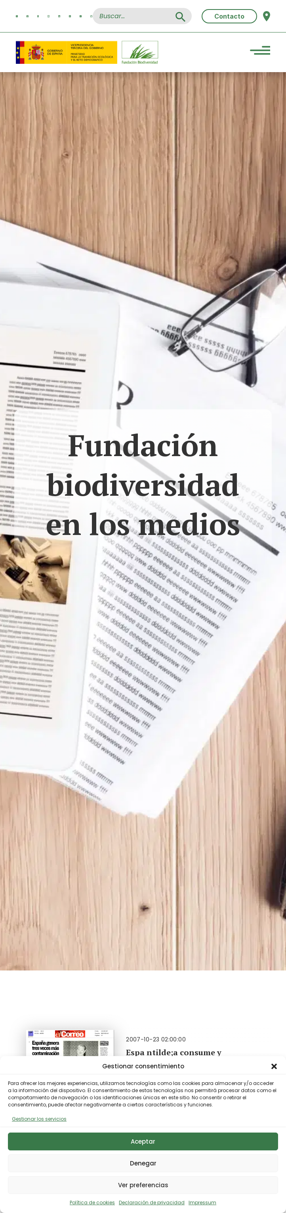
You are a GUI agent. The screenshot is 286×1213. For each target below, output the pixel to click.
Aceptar (143, 1141)
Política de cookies (92, 1202)
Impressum (202, 1202)
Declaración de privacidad (152, 1202)
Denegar (143, 1163)
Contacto (229, 16)
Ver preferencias (143, 1185)
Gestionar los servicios (39, 1119)
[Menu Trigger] (260, 51)
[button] (274, 1066)
